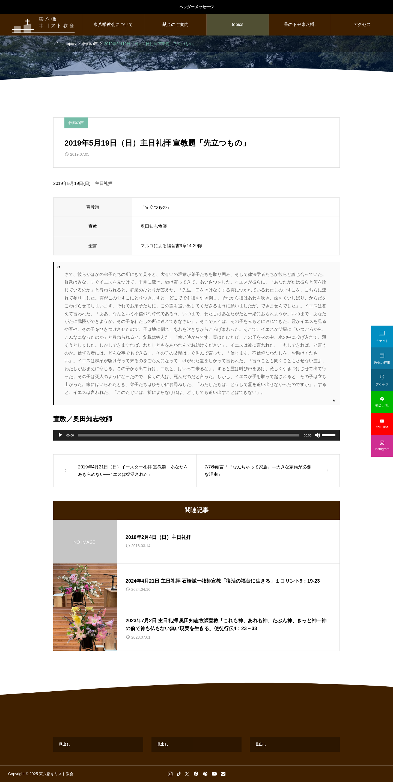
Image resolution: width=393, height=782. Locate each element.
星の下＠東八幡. (299, 24)
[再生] (60, 435)
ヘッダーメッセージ (196, 7)
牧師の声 (76, 122)
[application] (196, 435)
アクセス (362, 24)
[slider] (189, 435)
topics (237, 24)
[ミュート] (317, 435)
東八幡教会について (113, 24)
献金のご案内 (175, 24)
